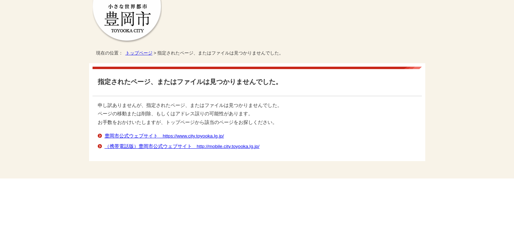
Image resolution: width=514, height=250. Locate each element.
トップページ (139, 53)
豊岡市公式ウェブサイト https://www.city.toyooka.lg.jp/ (164, 136)
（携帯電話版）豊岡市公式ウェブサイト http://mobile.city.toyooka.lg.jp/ (182, 146)
